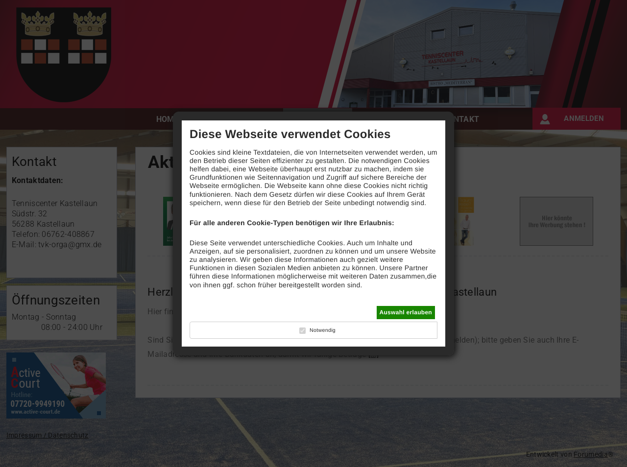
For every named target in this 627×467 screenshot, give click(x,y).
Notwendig (323, 330)
